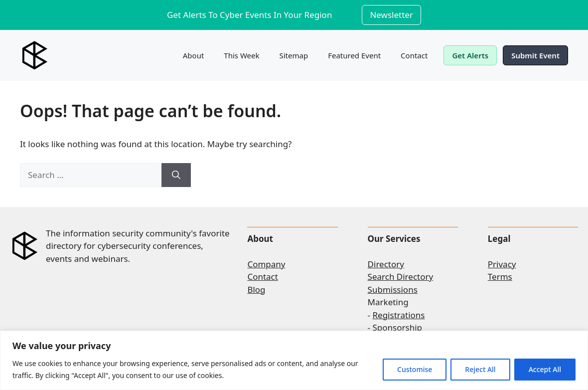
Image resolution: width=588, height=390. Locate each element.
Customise (414, 369)
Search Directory (401, 276)
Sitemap (294, 55)
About (193, 55)
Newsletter (391, 14)
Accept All (545, 369)
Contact (414, 55)
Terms (500, 276)
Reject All (480, 369)
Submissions (393, 289)
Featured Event (354, 55)
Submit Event (535, 55)
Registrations (399, 315)
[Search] (176, 175)
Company (266, 264)
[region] (294, 360)
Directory (386, 264)
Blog (256, 289)
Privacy (502, 264)
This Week (241, 55)
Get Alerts (470, 55)
